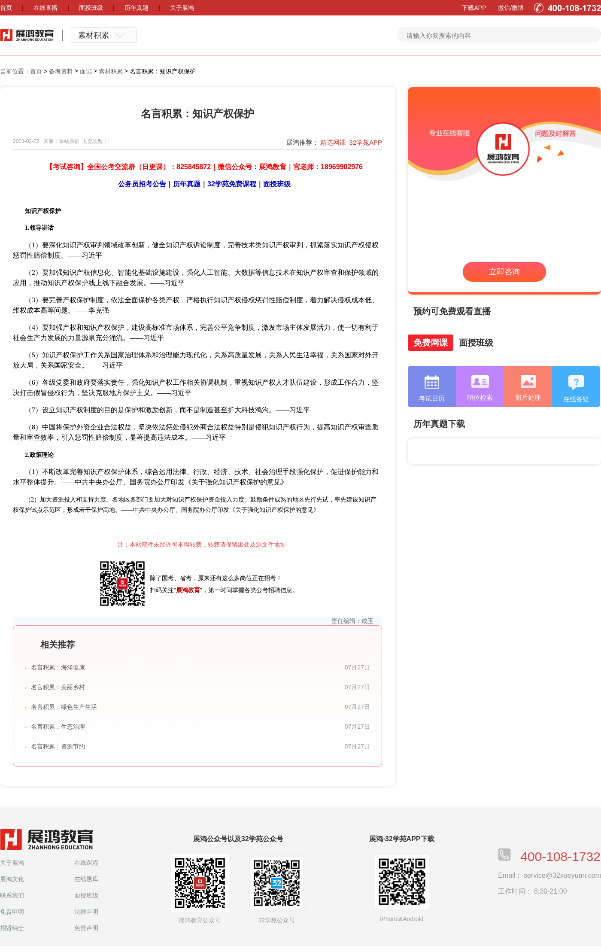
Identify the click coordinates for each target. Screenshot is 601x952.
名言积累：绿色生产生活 (64, 706)
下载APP (474, 7)
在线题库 (86, 879)
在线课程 (86, 862)
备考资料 (61, 71)
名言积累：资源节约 (58, 746)
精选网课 (333, 142)
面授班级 (86, 895)
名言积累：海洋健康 (58, 667)
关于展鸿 (12, 862)
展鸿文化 (12, 879)
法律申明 (86, 911)
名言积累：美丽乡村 (58, 687)
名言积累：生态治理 (58, 726)
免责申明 (12, 911)
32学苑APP (365, 142)
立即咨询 (504, 272)
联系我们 (12, 895)
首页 (36, 71)
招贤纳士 (12, 928)
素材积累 (111, 71)
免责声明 (86, 928)
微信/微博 (511, 7)
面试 (86, 71)
